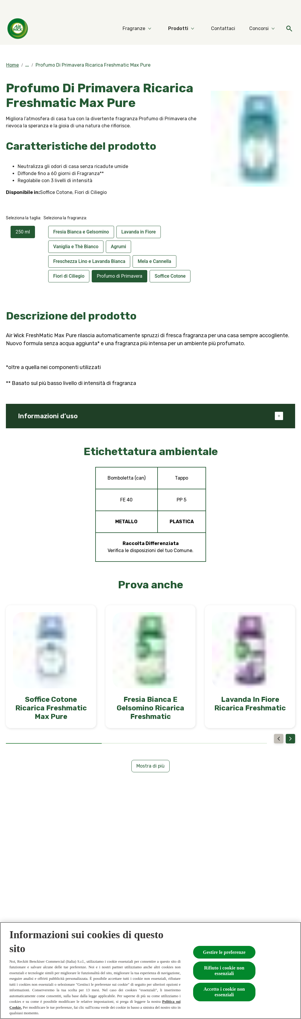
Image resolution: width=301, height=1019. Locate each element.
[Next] (290, 738)
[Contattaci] (223, 28)
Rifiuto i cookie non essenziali (224, 970)
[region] (150, 970)
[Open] (289, 28)
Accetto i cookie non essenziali (224, 992)
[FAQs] (289, 8)
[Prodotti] (178, 28)
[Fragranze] (134, 28)
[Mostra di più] (150, 766)
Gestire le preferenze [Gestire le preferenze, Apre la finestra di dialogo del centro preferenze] (224, 952)
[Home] (17, 28)
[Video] (272, 8)
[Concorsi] (259, 28)
